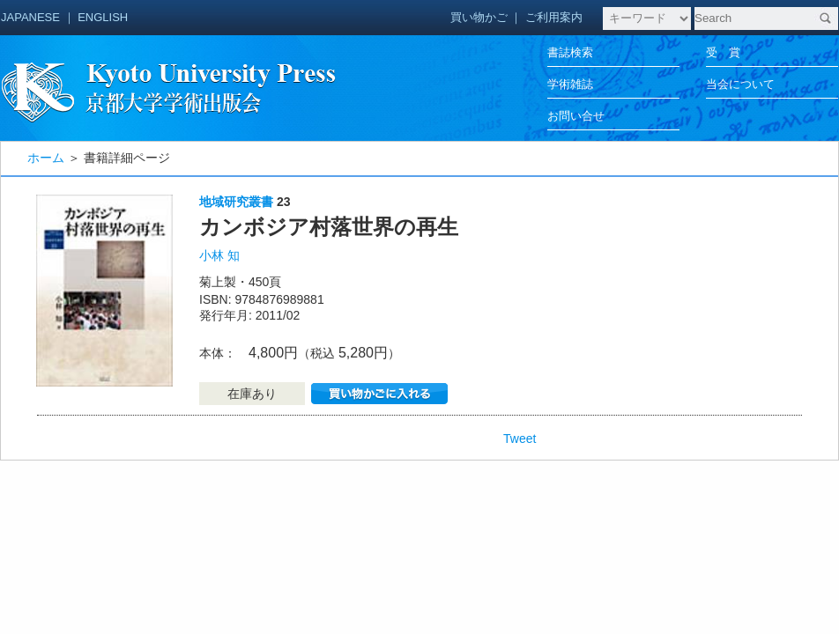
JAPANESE (30, 17)
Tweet (519, 438)
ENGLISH (103, 17)
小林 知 (219, 255)
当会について (740, 84)
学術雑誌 (570, 84)
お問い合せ (576, 115)
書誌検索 (570, 52)
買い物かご (479, 17)
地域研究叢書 (236, 202)
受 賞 (723, 52)
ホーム (45, 158)
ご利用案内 (554, 17)
